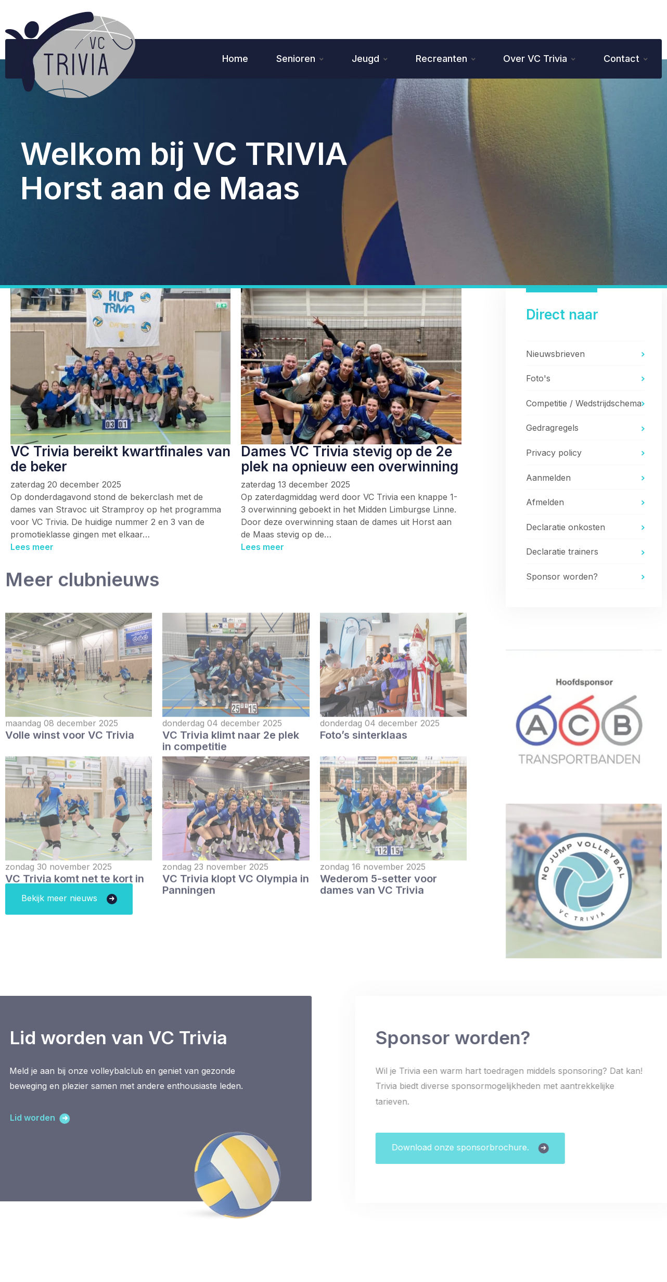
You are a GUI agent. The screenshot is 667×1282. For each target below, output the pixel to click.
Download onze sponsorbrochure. (483, 1149)
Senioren (290, 59)
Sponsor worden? (562, 578)
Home (229, 59)
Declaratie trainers (562, 553)
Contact (621, 59)
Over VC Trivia (534, 59)
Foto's (538, 380)
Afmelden (545, 503)
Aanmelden (548, 478)
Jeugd (361, 59)
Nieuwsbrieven (555, 355)
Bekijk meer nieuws (60, 899)
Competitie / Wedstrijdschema (584, 405)
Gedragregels (552, 429)
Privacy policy (554, 454)
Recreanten (438, 59)
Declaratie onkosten (565, 528)
